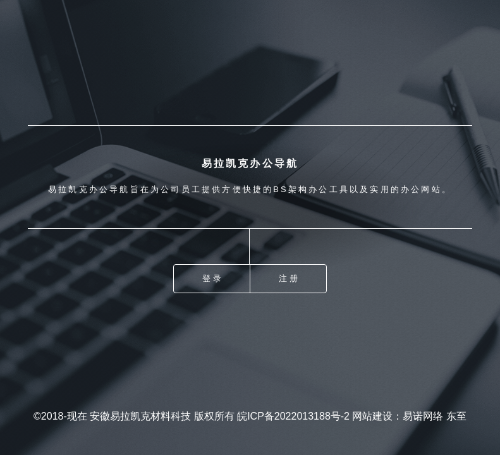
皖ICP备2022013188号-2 (293, 416)
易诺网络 (423, 416)
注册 (289, 278)
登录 (212, 278)
